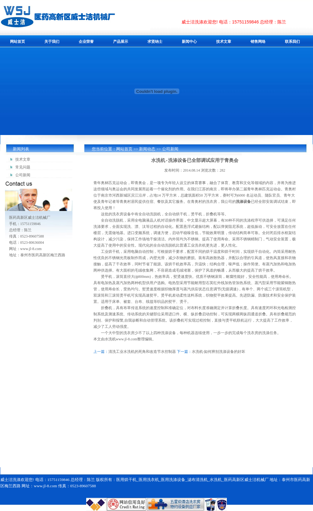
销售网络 (258, 41)
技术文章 (223, 41)
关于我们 (51, 41)
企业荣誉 (86, 41)
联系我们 (292, 41)
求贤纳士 (154, 41)
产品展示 (120, 41)
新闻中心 (189, 41)
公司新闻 (170, 149)
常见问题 (22, 167)
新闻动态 (147, 149)
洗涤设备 (243, 201)
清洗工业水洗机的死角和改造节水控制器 (142, 351)
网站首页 (17, 41)
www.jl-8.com (126, 339)
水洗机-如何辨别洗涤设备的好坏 (219, 351)
